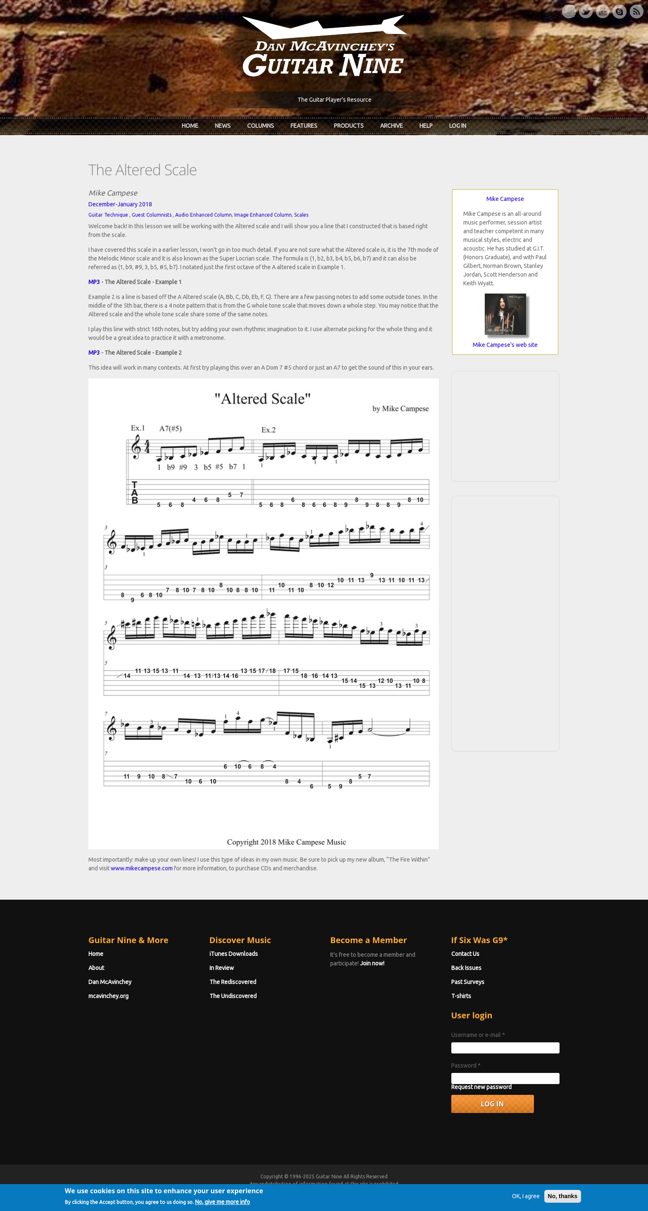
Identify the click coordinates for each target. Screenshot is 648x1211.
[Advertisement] (505, 425)
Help (426, 125)
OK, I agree (526, 1198)
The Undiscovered (233, 996)
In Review (222, 968)
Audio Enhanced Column (203, 214)
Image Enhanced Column (263, 214)
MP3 (94, 282)
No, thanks (563, 1198)
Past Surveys (467, 982)
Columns (260, 125)
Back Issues (466, 968)
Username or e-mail (478, 1035)
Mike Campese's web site (505, 345)
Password (466, 1065)
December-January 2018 (120, 204)
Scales (301, 214)
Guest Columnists (152, 214)
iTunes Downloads (234, 954)
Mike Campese (505, 199)
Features (304, 125)
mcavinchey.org (108, 996)
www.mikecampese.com (142, 868)
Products (349, 125)
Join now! (372, 963)
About (96, 968)
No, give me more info (222, 1204)
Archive (391, 125)
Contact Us (465, 954)
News (223, 125)
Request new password (481, 1087)
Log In (457, 125)
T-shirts (461, 996)
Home (190, 125)
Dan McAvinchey (109, 982)
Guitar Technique (108, 214)
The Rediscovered (233, 982)
